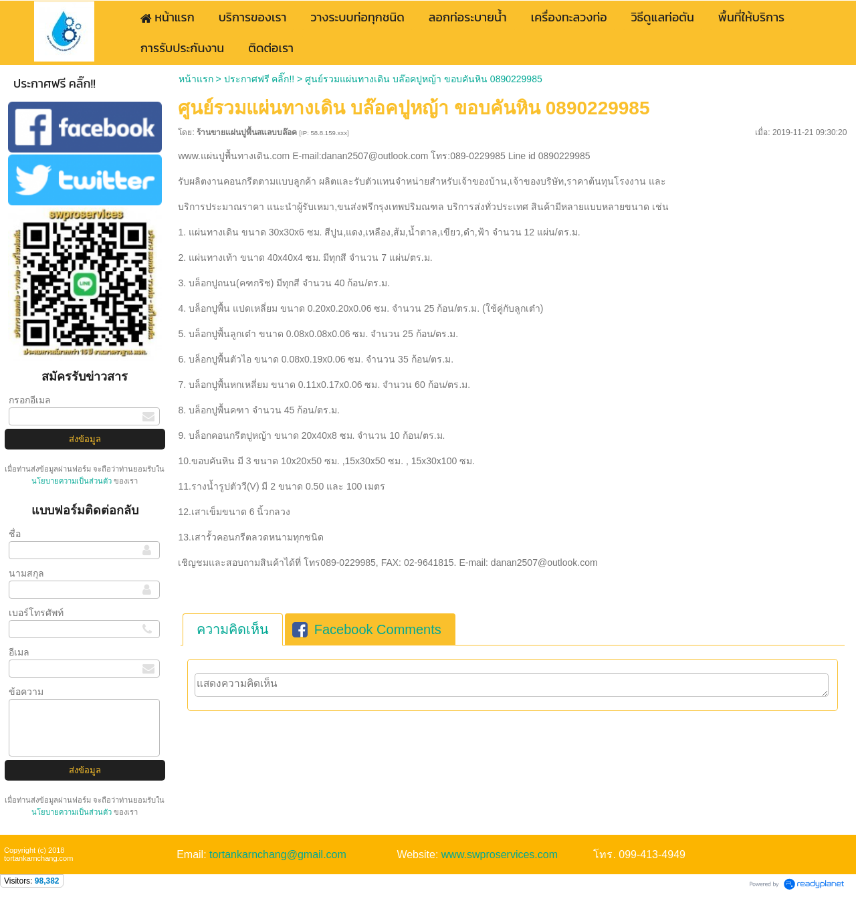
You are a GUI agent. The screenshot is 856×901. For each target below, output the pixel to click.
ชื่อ (15, 533)
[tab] (233, 629)
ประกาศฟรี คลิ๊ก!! (259, 79)
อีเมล (19, 652)
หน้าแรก (196, 79)
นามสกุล (26, 573)
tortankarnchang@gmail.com (277, 854)
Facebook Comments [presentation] (366, 629)
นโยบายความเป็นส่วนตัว (72, 481)
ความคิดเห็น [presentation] (233, 629)
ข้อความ (26, 691)
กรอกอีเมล (30, 400)
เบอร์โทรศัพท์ (36, 612)
